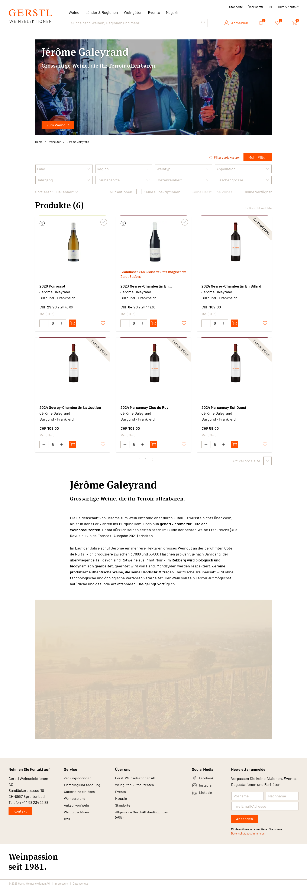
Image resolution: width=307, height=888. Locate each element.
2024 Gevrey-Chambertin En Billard (231, 286)
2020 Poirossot (52, 286)
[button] (203, 22)
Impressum (61, 884)
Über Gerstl (255, 7)
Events (154, 12)
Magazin (173, 12)
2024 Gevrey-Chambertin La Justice (70, 407)
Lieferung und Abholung (84, 786)
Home (38, 141)
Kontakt (20, 811)
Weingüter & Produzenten (137, 786)
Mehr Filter (257, 157)
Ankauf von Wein (78, 809)
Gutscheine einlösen (81, 794)
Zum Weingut (57, 125)
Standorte (236, 7)
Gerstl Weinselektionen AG (137, 779)
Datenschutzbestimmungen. (248, 834)
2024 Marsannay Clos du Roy (144, 407)
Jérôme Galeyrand (78, 141)
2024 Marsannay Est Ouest (223, 407)
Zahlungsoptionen (79, 779)
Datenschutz (80, 884)
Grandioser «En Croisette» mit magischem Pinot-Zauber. (147, 275)
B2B (270, 7)
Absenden (244, 819)
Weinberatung (76, 802)
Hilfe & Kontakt (288, 7)
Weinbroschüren (78, 817)
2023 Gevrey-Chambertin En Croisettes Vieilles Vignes (144, 286)
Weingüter (133, 12)
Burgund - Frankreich (57, 297)
